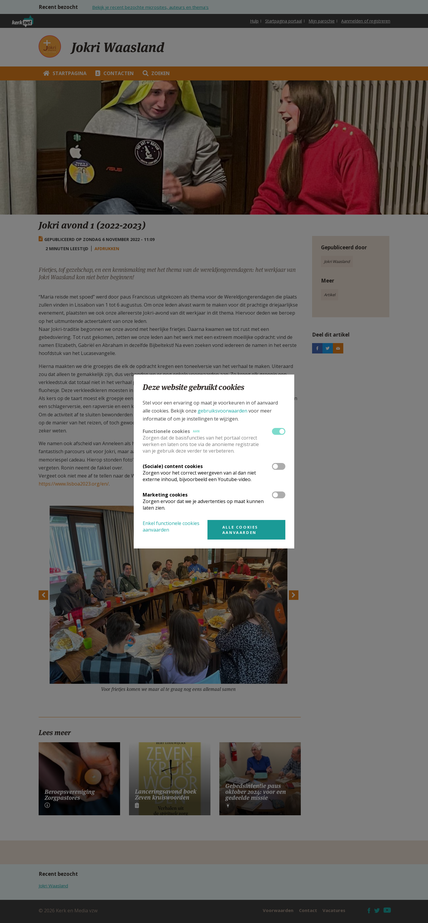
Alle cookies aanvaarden (240, 529)
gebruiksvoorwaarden (222, 410)
